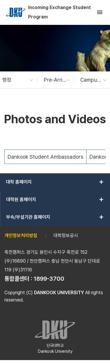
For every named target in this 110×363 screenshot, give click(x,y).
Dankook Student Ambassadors (45, 157)
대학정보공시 (65, 235)
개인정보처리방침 (20, 235)
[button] (15, 79)
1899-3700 (49, 278)
